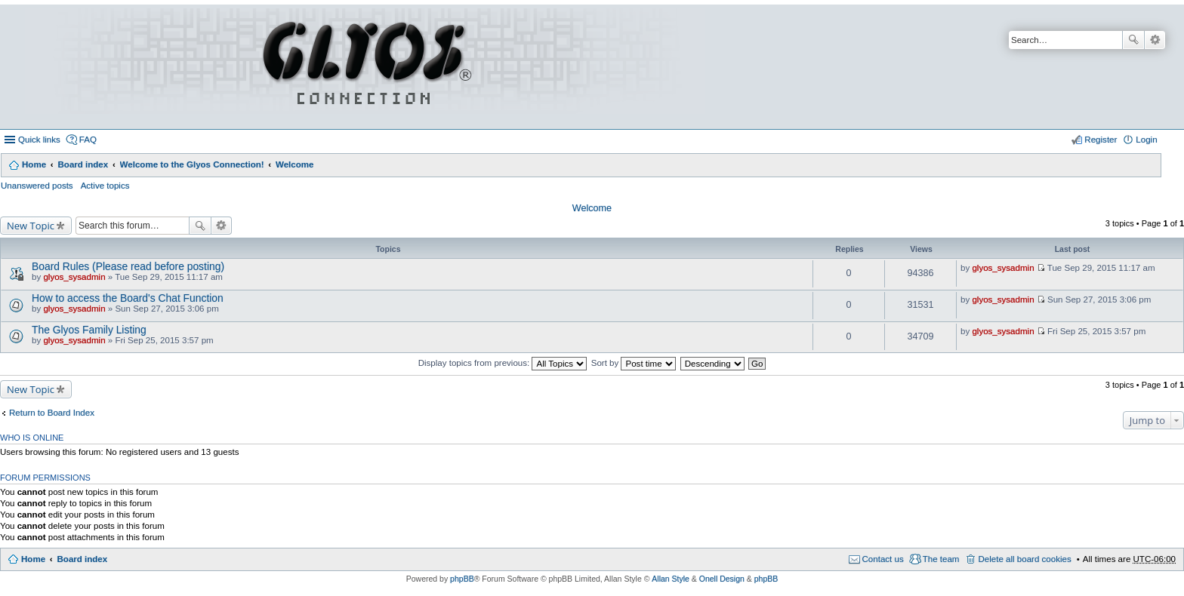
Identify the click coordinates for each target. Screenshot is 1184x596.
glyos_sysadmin (74, 276)
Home (34, 164)
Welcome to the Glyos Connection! (192, 164)
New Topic (30, 225)
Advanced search (1155, 40)
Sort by (634, 362)
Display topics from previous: (502, 362)
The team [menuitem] (941, 559)
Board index (82, 164)
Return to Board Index (51, 412)
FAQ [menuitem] (88, 139)
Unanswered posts (37, 185)
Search (1133, 40)
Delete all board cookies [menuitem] (1024, 559)
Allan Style (670, 578)
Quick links (39, 139)
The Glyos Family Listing (89, 330)
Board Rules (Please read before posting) (128, 266)
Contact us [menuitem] (883, 559)
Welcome (294, 164)
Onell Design (722, 578)
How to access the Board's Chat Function (128, 298)
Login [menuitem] (1146, 139)
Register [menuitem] (1100, 139)
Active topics (105, 185)
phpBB (462, 578)
